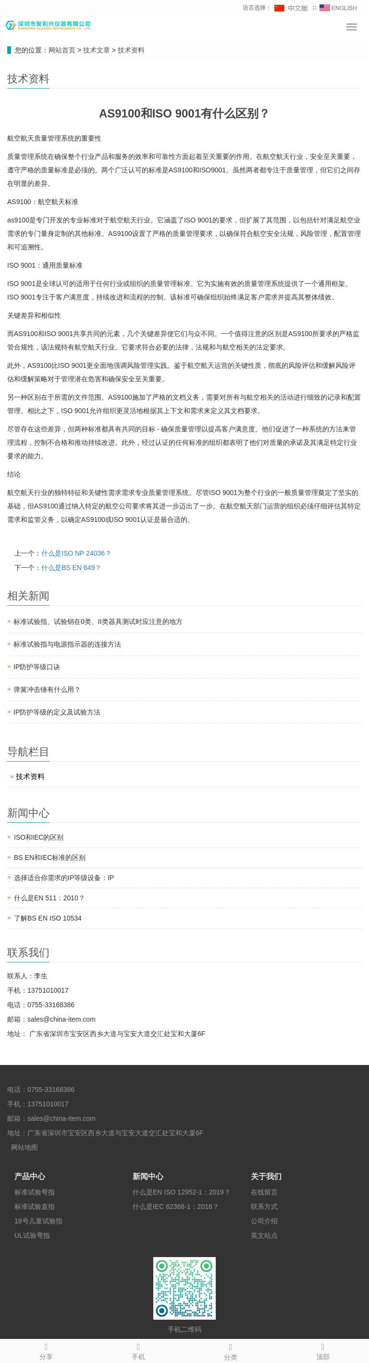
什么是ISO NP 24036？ (76, 553)
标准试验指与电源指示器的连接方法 (67, 644)
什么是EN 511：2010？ (49, 898)
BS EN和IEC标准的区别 (50, 857)
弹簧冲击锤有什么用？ (47, 689)
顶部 (323, 1350)
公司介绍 (264, 1221)
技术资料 (130, 50)
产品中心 (29, 1176)
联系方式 (264, 1206)
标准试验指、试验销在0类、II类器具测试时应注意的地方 (98, 621)
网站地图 (24, 1147)
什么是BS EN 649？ (71, 567)
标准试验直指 (34, 1206)
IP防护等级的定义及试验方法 (56, 712)
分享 (46, 1350)
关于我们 (266, 1176)
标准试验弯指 (34, 1192)
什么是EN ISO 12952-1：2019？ (182, 1192)
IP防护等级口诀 (36, 667)
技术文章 (97, 50)
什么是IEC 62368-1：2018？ (176, 1206)
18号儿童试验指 (38, 1221)
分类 (230, 1350)
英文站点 (264, 1235)
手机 (138, 1350)
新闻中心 (148, 1176)
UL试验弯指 (32, 1235)
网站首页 (62, 50)
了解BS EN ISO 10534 (48, 918)
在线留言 (264, 1192)
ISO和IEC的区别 (38, 837)
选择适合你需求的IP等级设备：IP (64, 878)
